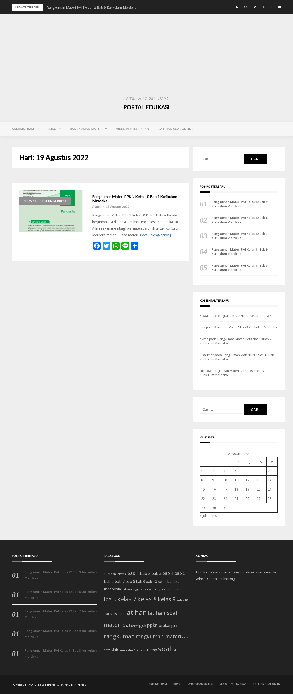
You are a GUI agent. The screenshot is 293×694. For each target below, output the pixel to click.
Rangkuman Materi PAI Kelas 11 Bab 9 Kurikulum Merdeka (239, 251)
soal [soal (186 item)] (164, 648)
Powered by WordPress (28, 684)
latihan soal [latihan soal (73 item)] (162, 613)
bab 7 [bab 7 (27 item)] (120, 581)
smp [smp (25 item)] (153, 649)
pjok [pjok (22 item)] (142, 625)
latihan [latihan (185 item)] (136, 612)
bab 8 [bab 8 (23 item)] (130, 581)
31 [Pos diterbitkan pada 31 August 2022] (225, 507)
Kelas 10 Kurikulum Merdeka (45, 201)
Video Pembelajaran (132, 128)
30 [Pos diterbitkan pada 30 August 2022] (214, 507)
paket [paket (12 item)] (134, 625)
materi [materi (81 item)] (112, 624)
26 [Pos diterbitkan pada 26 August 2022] (247, 498)
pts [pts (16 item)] (178, 625)
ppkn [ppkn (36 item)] (152, 625)
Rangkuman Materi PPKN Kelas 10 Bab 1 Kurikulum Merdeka (134, 198)
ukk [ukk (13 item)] (174, 650)
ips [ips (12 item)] (114, 600)
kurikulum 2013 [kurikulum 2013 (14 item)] (114, 614)
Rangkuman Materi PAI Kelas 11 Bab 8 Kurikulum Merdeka (239, 267)
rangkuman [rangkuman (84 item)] (119, 636)
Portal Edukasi (146, 107)
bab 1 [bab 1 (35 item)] (133, 573)
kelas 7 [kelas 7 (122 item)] (127, 599)
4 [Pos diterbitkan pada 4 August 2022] (235, 471)
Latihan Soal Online (176, 128)
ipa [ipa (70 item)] (108, 599)
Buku (52, 128)
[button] (237, 7)
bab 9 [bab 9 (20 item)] (140, 581)
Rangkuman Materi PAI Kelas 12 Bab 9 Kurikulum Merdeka (91, 7)
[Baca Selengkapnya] (155, 235)
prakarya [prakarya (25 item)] (167, 625)
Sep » (213, 515)
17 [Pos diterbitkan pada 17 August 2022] (225, 489)
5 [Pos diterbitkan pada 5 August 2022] (246, 471)
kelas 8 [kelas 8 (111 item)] (147, 599)
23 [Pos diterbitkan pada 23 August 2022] (214, 498)
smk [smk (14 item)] (146, 650)
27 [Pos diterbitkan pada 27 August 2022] (258, 498)
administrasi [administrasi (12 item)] (118, 574)
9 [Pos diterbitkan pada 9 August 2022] (213, 480)
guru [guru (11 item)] (162, 589)
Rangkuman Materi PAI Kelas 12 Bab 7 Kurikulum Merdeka (239, 235)
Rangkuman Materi (86, 128)
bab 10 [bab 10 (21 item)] (151, 581)
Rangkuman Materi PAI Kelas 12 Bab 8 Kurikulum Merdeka (239, 219)
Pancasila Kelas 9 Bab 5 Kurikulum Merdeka (245, 327)
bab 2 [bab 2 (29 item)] (145, 573)
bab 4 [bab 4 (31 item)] (167, 573)
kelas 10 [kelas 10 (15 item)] (182, 600)
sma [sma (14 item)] (139, 650)
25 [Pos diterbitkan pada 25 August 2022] (236, 498)
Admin (96, 207)
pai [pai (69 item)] (126, 624)
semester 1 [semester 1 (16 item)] (128, 650)
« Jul (203, 515)
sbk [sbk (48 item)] (115, 649)
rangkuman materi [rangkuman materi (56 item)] (158, 636)
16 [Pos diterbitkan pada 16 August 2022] (214, 489)
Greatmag (63, 684)
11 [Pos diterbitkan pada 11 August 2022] (236, 480)
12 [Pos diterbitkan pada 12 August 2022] (247, 480)
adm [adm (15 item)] (107, 574)
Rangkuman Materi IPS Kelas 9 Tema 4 (244, 316)
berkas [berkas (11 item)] (147, 589)
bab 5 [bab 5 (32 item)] (179, 573)
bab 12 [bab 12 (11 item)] (162, 582)
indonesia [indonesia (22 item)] (173, 589)
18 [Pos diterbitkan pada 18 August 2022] (236, 489)
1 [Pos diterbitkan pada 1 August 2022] (202, 471)
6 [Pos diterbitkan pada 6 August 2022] (258, 471)
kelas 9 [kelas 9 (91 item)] (167, 599)
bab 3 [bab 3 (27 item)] (156, 573)
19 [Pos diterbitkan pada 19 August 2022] (247, 489)
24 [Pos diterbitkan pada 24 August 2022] (225, 498)
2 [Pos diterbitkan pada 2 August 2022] (213, 471)
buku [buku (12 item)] (155, 589)
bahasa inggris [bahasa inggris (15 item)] (132, 589)
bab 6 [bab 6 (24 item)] (109, 581)
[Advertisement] (146, 59)
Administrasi (23, 128)
